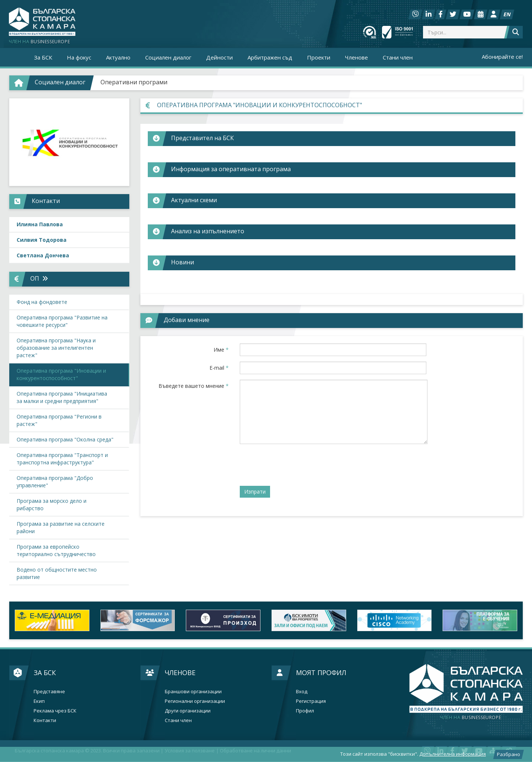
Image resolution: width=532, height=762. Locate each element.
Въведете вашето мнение (193, 385)
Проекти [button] (318, 57)
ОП (39, 278)
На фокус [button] (79, 57)
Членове (180, 672)
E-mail (219, 367)
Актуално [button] (118, 57)
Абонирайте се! (502, 56)
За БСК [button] (43, 57)
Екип (39, 701)
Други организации (188, 710)
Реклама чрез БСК (55, 710)
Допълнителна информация (452, 754)
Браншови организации (193, 691)
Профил (305, 710)
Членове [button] (356, 57)
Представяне (49, 691)
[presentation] (296, 464)
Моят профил (321, 672)
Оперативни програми (133, 82)
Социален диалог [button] (168, 57)
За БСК (45, 672)
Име (221, 349)
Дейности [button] (219, 57)
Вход (301, 691)
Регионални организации (195, 701)
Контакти (45, 720)
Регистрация (311, 701)
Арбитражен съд (270, 57)
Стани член (398, 57)
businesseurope (470, 717)
